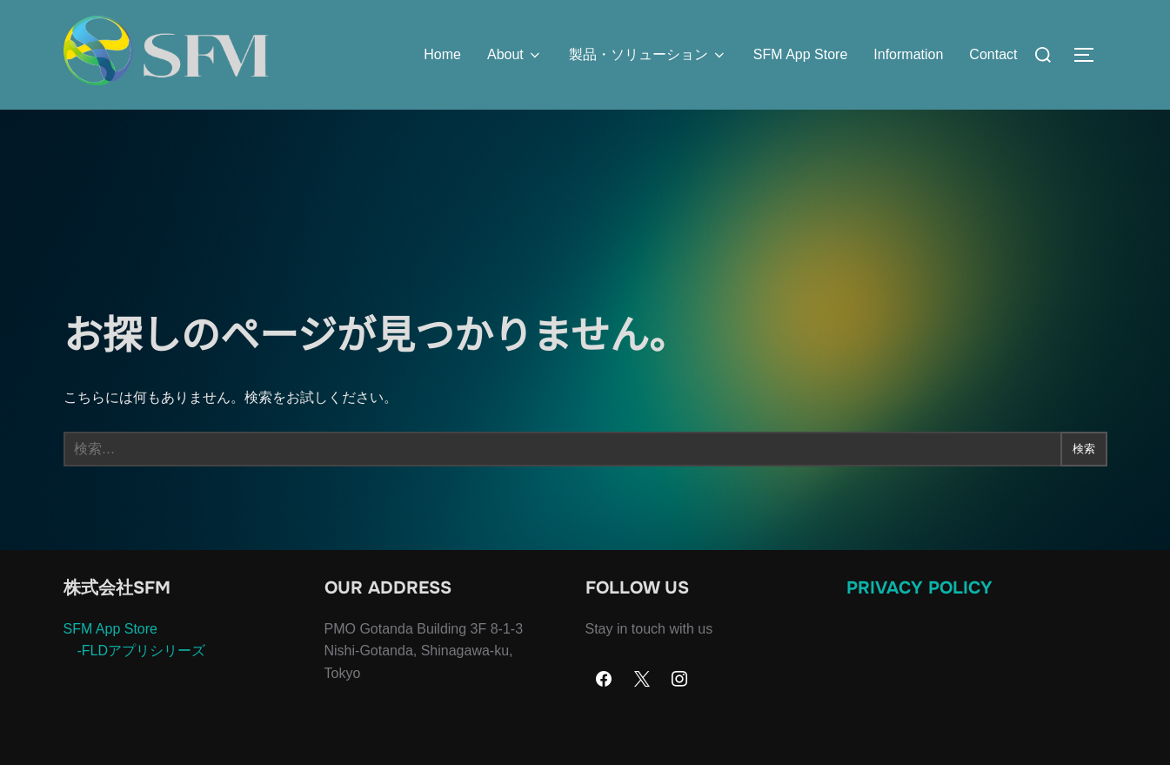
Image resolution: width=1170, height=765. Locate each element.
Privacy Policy (919, 622)
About (515, 55)
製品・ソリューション (648, 55)
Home (442, 54)
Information (908, 54)
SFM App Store (800, 54)
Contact (993, 54)
